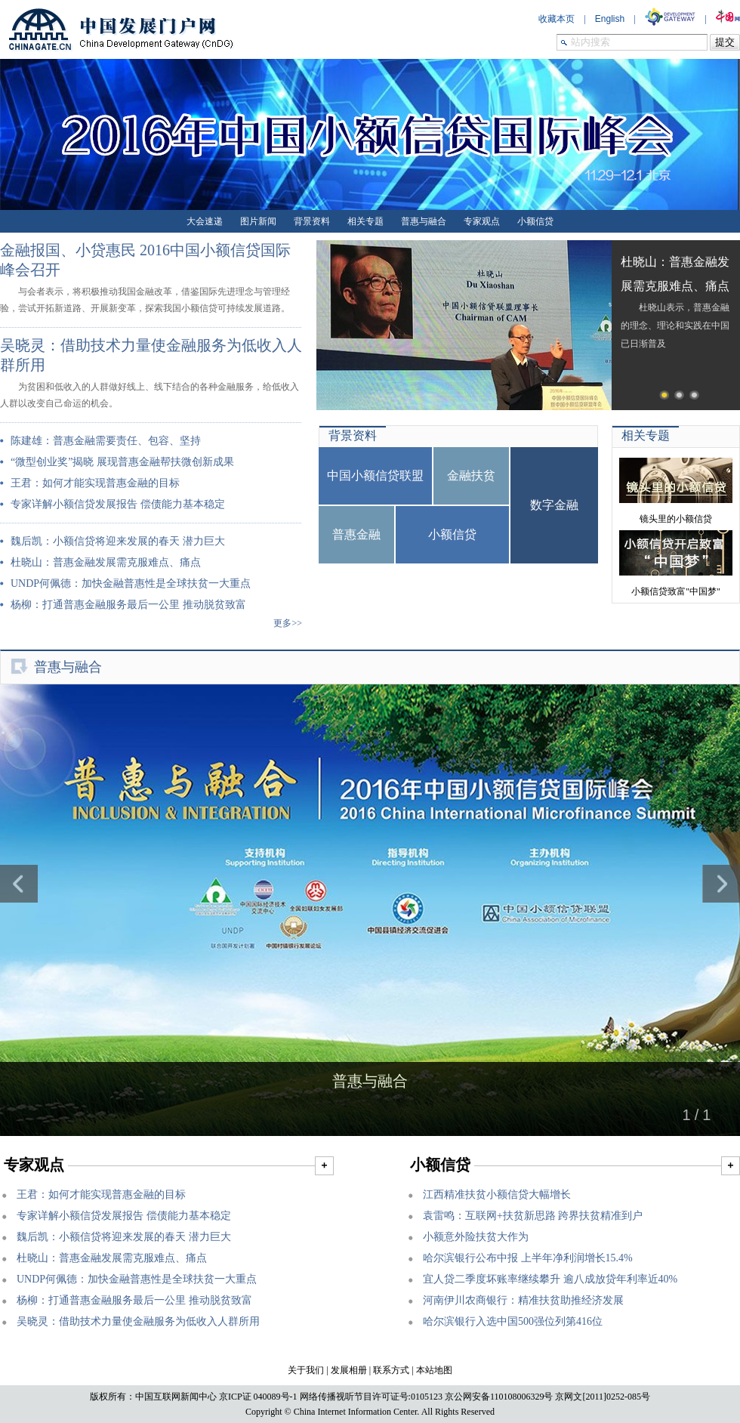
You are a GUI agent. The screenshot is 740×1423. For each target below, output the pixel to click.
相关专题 (365, 221)
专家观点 (482, 221)
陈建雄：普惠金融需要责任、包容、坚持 (106, 440)
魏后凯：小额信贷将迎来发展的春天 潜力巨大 (118, 541)
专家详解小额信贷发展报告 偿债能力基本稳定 (118, 504)
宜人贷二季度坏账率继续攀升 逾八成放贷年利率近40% (550, 1279)
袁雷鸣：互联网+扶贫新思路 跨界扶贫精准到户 (533, 1215)
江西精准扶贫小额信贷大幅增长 (497, 1194)
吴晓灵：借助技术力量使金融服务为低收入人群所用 (138, 1321)
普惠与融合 (423, 221)
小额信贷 (535, 221)
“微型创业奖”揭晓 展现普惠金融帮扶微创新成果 (122, 462)
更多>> (287, 623)
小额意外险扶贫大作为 (476, 1236)
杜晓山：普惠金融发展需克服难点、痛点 (106, 562)
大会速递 (205, 221)
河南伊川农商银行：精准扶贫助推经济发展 (523, 1300)
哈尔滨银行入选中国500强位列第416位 (513, 1321)
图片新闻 (258, 221)
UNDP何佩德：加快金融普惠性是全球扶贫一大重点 (131, 583)
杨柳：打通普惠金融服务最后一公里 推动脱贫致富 (128, 604)
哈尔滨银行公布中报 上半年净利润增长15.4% (528, 1258)
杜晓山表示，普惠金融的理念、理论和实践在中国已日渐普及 (675, 303)
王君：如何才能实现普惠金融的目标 (95, 483)
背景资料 (312, 221)
